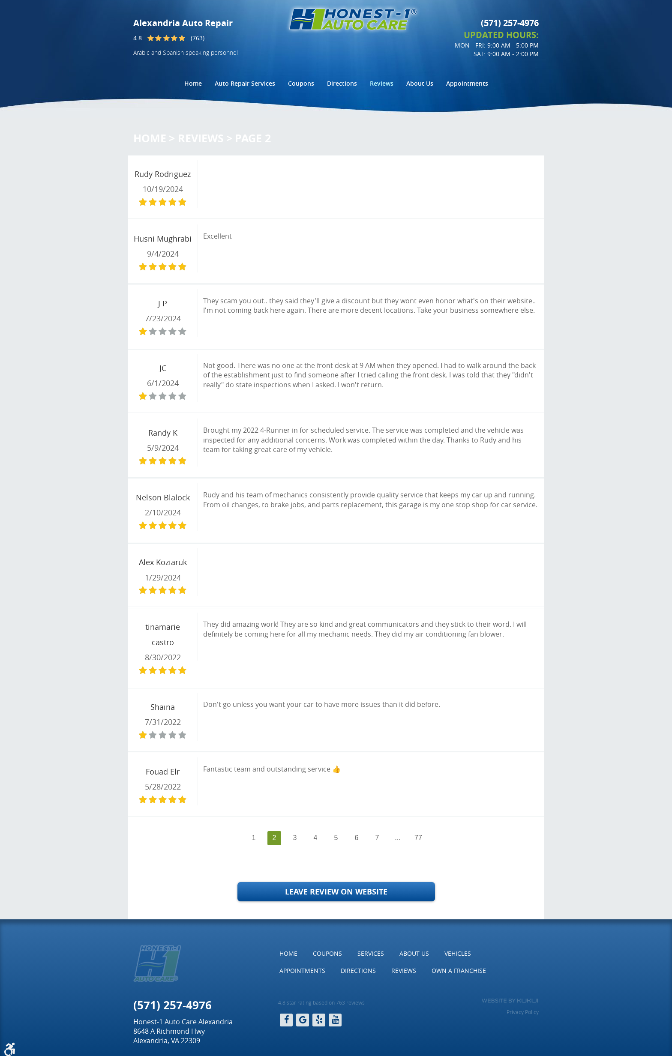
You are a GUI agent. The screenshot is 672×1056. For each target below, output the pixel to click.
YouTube (335, 1020)
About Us (419, 83)
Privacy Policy (523, 1011)
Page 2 (253, 138)
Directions (342, 83)
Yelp (318, 1020)
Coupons (301, 83)
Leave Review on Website (336, 891)
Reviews (381, 83)
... (397, 837)
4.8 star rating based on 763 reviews (321, 1002)
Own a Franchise (459, 970)
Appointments (467, 83)
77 (418, 837)
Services (370, 953)
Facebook (286, 1020)
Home (193, 83)
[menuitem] (193, 83)
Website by (510, 1000)
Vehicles (457, 953)
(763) (197, 38)
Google (302, 1020)
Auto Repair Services (245, 83)
